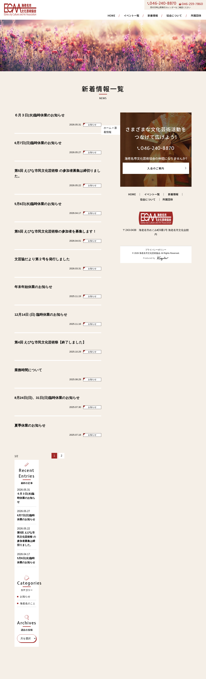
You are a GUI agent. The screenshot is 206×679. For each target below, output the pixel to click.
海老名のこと (27, 603)
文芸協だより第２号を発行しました (42, 259)
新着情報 (153, 15)
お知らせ (92, 124)
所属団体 (196, 15)
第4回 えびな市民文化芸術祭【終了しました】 (50, 342)
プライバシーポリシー (155, 250)
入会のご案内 (155, 168)
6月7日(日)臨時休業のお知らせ (38, 143)
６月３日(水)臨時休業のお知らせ (39, 115)
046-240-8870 (163, 3)
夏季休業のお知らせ (30, 425)
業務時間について (28, 370)
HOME (111, 15)
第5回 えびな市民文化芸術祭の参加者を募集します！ (55, 231)
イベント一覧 (131, 15)
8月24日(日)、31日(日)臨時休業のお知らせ (47, 398)
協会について (174, 15)
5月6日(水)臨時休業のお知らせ (38, 204)
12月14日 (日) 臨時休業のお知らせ (40, 314)
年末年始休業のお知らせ (33, 287)
